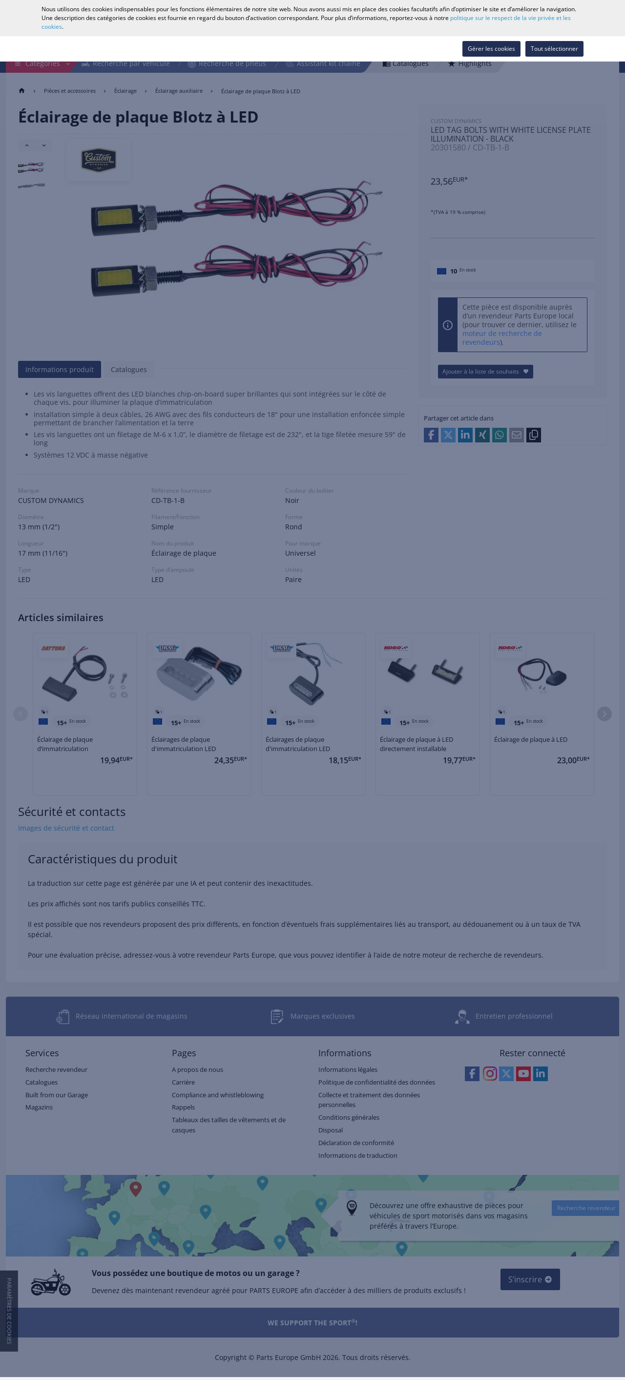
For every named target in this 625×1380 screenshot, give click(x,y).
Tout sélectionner (554, 48)
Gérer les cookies (491, 48)
